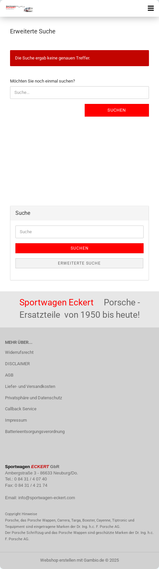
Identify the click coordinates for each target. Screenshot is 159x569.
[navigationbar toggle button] (150, 8)
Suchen (116, 110)
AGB (9, 375)
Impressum (16, 420)
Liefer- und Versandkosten (30, 386)
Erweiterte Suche (79, 263)
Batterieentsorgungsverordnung (35, 431)
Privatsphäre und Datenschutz (33, 397)
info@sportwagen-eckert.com (46, 497)
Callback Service (20, 408)
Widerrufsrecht (19, 352)
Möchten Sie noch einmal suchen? (42, 81)
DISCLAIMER (17, 363)
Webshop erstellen (58, 560)
